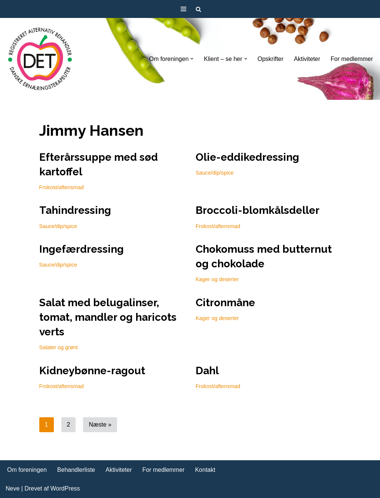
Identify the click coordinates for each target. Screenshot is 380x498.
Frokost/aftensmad (61, 187)
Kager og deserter (217, 279)
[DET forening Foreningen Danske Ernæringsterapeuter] (40, 59)
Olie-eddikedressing (247, 157)
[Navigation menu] (183, 9)
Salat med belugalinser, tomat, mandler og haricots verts (108, 317)
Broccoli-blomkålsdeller (257, 210)
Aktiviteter (307, 59)
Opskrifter (271, 59)
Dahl (207, 371)
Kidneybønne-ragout (92, 371)
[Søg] (198, 9)
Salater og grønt (58, 347)
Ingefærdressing (81, 249)
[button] (191, 58)
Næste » (100, 424)
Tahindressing (75, 210)
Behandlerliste (76, 470)
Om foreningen (27, 470)
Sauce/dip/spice (215, 173)
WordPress (65, 488)
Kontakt (205, 470)
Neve (12, 488)
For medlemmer (352, 59)
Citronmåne (225, 302)
